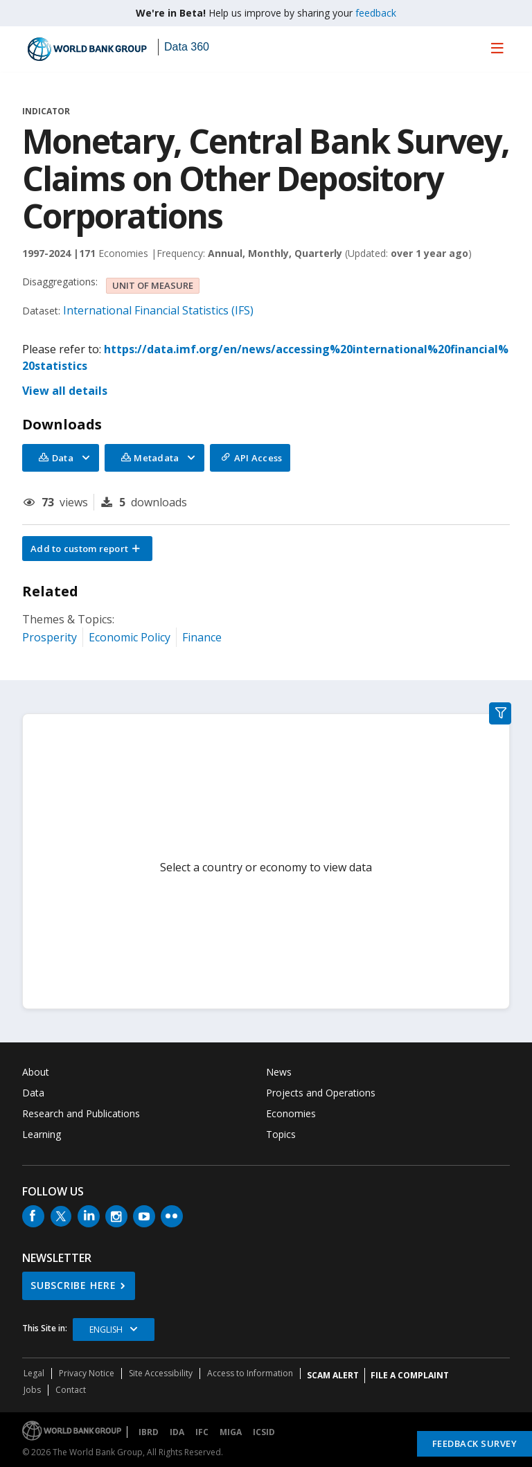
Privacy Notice (86, 1373)
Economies (291, 1113)
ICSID (264, 1432)
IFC (202, 1432)
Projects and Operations (320, 1092)
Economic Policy (129, 637)
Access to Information (250, 1373)
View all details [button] (64, 390)
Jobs (32, 1390)
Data (33, 1092)
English (106, 1329)
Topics (281, 1134)
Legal (34, 1373)
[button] (87, 548)
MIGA (231, 1432)
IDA (177, 1432)
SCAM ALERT (333, 1375)
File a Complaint (410, 1375)
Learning (41, 1134)
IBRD (149, 1432)
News (279, 1071)
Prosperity (49, 637)
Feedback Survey (474, 1443)
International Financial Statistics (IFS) (158, 310)
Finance (202, 637)
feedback (375, 12)
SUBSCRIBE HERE (73, 1285)
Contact (70, 1390)
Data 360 (186, 47)
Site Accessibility (161, 1373)
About (35, 1071)
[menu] (497, 48)
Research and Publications (81, 1113)
